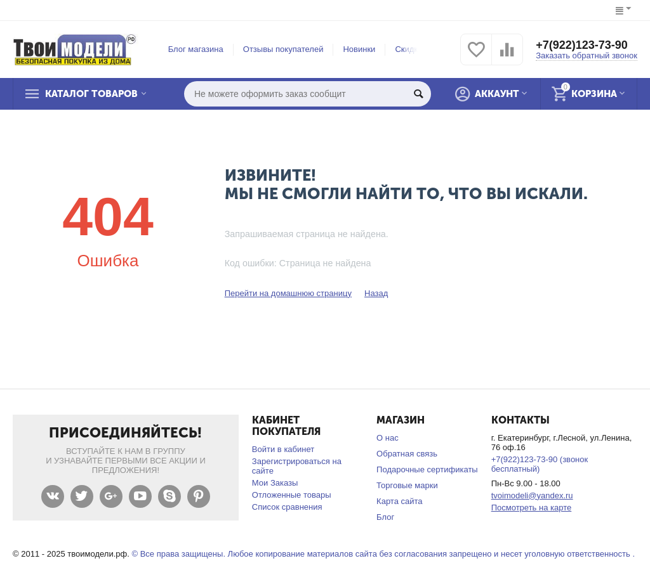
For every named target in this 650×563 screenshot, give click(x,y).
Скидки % (413, 49)
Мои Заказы (275, 483)
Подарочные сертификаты (427, 469)
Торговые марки (407, 485)
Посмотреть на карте (531, 507)
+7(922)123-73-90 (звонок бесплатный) (539, 464)
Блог (385, 517)
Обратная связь (406, 453)
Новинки (359, 49)
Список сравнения (287, 507)
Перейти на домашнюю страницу (288, 293)
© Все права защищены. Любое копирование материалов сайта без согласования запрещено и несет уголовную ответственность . (383, 554)
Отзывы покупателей (283, 49)
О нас (387, 438)
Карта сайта (399, 501)
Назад (376, 293)
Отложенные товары (291, 495)
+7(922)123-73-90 (582, 45)
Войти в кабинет (283, 449)
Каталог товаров (91, 94)
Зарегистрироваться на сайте (297, 466)
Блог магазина (195, 49)
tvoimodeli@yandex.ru (532, 495)
